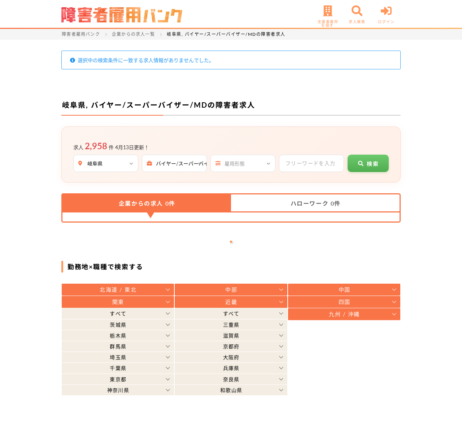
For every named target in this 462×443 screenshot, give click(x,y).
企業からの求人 (147, 203)
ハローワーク (316, 203)
